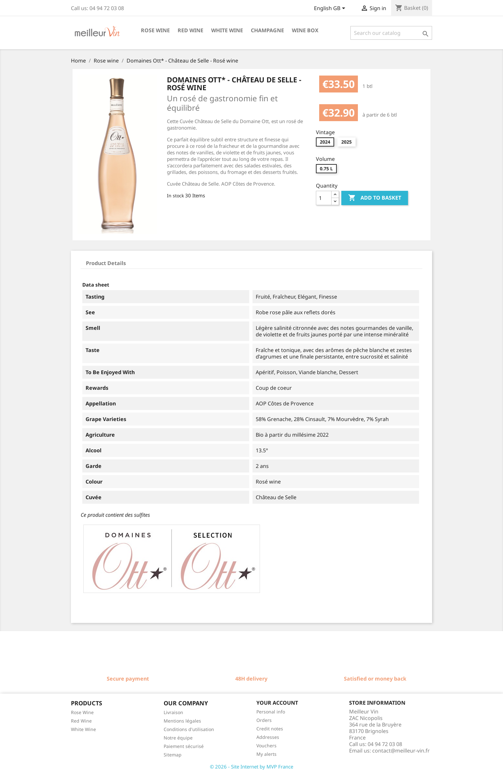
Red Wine (81, 721)
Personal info (270, 712)
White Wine (83, 729)
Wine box (305, 30)
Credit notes (269, 729)
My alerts (266, 754)
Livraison (173, 712)
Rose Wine (82, 712)
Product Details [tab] (106, 263)
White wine (227, 30)
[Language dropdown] (330, 9)
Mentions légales (182, 721)
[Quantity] (324, 198)
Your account (277, 702)
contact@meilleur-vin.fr (401, 750)
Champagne (267, 30)
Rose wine (155, 30)
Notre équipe (178, 738)
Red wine (190, 30)
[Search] (391, 33)
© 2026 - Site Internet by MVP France (251, 766)
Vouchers (266, 745)
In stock (175, 195)
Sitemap (173, 755)
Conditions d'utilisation (189, 729)
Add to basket (374, 198)
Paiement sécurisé (184, 746)
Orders (264, 720)
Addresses (267, 737)
